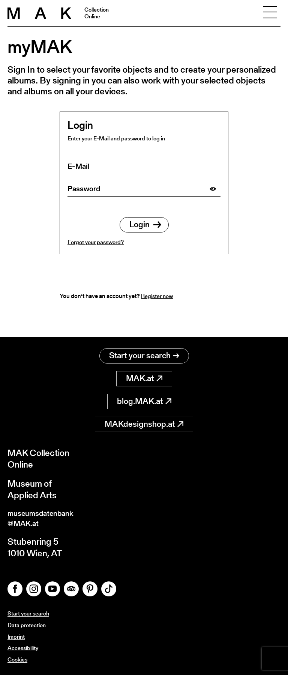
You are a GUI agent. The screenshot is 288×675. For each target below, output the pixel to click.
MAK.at (144, 374)
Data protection (28, 625)
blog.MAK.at (144, 397)
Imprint (17, 636)
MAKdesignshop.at (144, 420)
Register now (158, 296)
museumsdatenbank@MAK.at (47, 516)
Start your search (144, 352)
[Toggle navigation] (269, 13)
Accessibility (24, 648)
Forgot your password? (96, 242)
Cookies (18, 659)
